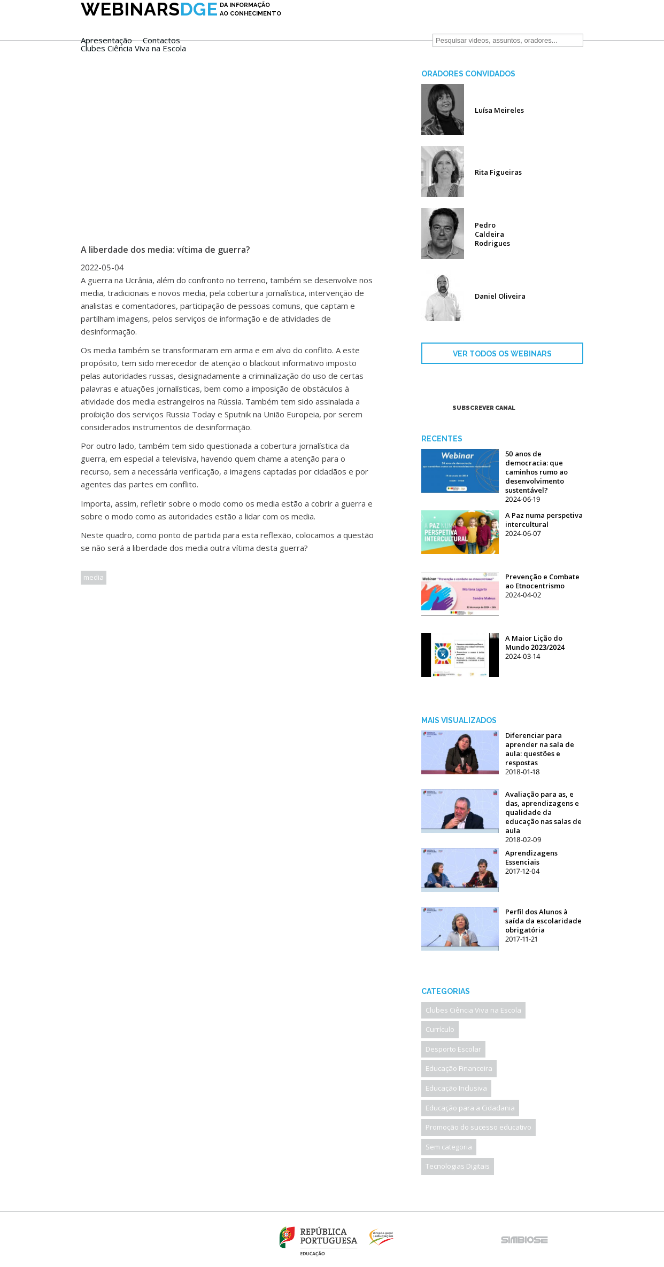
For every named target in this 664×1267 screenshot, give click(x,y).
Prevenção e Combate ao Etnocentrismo (542, 581)
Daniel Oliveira (500, 296)
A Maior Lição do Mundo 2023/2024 (535, 642)
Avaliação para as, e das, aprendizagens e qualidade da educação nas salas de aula (543, 812)
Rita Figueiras (498, 172)
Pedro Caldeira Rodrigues (492, 234)
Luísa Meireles (499, 110)
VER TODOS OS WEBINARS (502, 353)
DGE (181, 25)
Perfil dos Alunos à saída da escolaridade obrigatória (543, 921)
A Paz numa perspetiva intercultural (544, 519)
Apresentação (317, 24)
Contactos (372, 24)
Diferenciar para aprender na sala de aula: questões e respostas (539, 748)
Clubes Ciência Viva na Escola (344, 32)
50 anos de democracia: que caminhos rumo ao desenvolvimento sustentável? (536, 472)
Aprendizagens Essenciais (531, 857)
